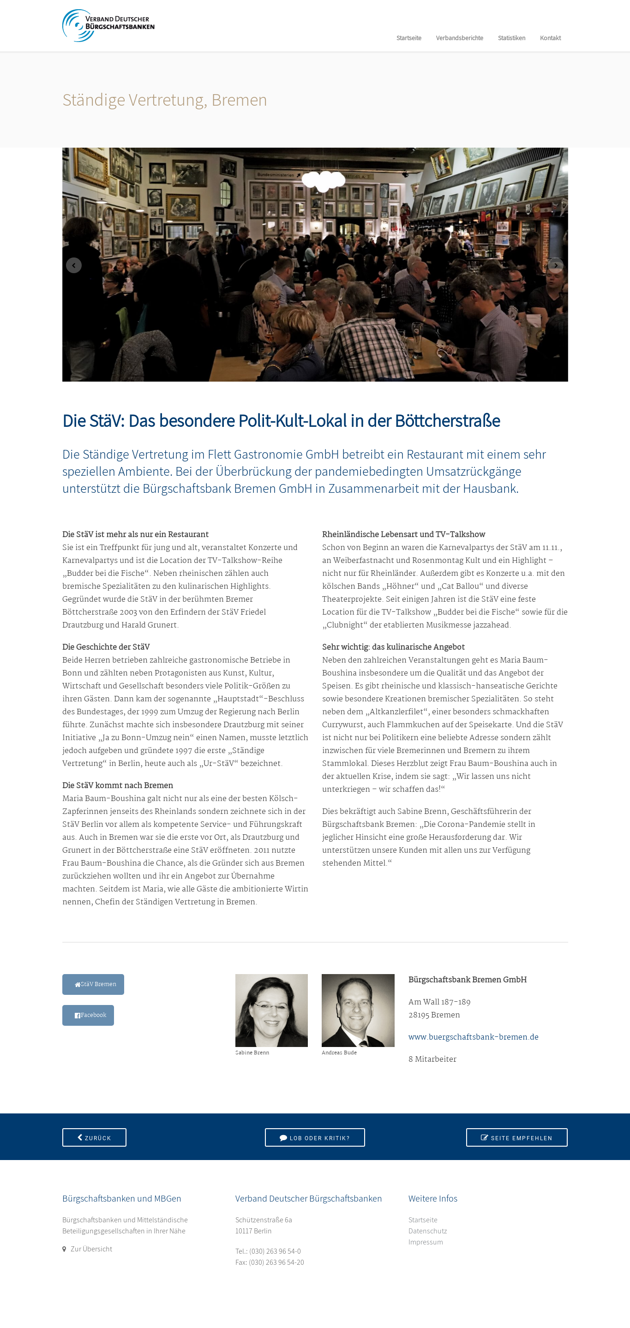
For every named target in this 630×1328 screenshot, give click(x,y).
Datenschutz (427, 1231)
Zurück (94, 1138)
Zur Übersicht (91, 1249)
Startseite (408, 38)
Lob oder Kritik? (315, 1138)
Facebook (90, 1015)
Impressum (425, 1242)
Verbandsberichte (459, 38)
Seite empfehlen (517, 1138)
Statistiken (511, 38)
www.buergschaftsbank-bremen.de (473, 1037)
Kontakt (550, 38)
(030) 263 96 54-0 (275, 1251)
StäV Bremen (95, 984)
